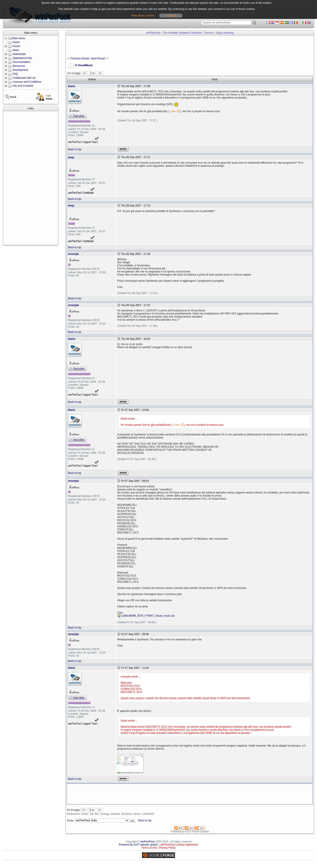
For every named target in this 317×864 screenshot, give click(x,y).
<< (84, 73)
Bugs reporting (225, 32)
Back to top (74, 149)
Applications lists (22, 58)
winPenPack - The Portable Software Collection (173, 32)
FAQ (15, 73)
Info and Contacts (23, 85)
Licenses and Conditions (27, 81)
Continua (171, 15)
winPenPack (147, 841)
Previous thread (79, 58)
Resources (19, 66)
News (16, 50)
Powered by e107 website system (138, 844)
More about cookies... (144, 15)
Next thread (98, 58)
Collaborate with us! (24, 77)
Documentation (21, 62)
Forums (209, 32)
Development (20, 69)
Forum (16, 46)
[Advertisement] (30, 178)
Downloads (19, 54)
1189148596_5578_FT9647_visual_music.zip (148, 615)
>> (100, 73)
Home (16, 42)
